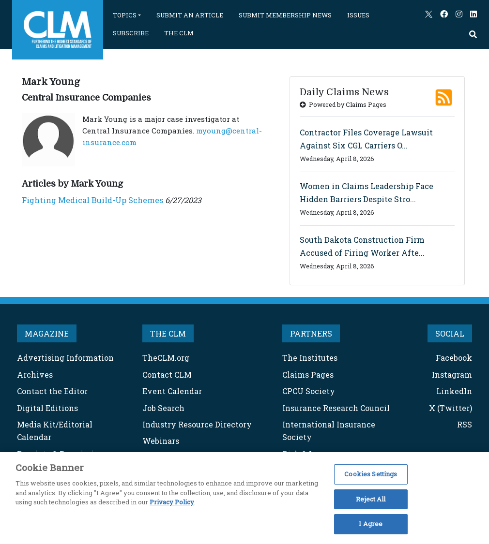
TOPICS (125, 15)
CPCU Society (308, 391)
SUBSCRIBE (131, 33)
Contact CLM (167, 374)
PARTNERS (311, 333)
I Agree (370, 523)
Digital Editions (47, 408)
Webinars (160, 441)
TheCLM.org (165, 358)
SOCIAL (449, 333)
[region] (244, 498)
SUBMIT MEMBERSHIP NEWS (285, 15)
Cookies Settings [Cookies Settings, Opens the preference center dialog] (370, 474)
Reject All (370, 499)
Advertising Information (65, 358)
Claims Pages (308, 374)
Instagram (452, 374)
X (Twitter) (450, 408)
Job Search (163, 408)
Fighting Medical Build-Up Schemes (92, 200)
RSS (464, 424)
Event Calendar (172, 391)
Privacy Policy (172, 502)
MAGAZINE (47, 333)
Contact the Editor (52, 391)
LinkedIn (454, 391)
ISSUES (358, 15)
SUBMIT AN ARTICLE (189, 15)
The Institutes (309, 358)
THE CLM (179, 33)
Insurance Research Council (336, 408)
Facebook (454, 358)
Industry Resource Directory (197, 424)
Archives (35, 374)
